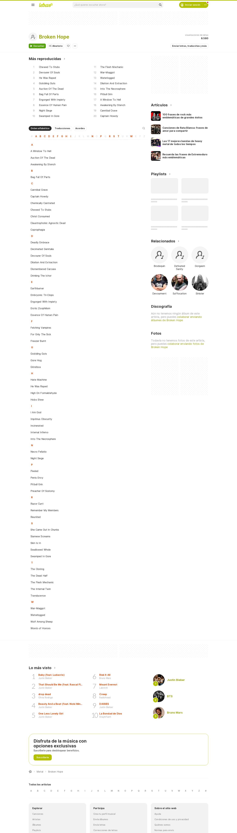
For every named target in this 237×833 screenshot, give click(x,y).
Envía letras (99, 824)
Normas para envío (164, 830)
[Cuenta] (205, 5)
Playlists (36, 830)
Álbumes (36, 824)
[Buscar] (160, 5)
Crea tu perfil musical (104, 814)
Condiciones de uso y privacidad (171, 819)
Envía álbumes (100, 819)
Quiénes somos (162, 824)
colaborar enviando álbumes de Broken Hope (176, 318)
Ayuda (157, 814)
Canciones (37, 814)
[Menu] (33, 5)
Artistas (36, 819)
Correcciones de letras (105, 830)
